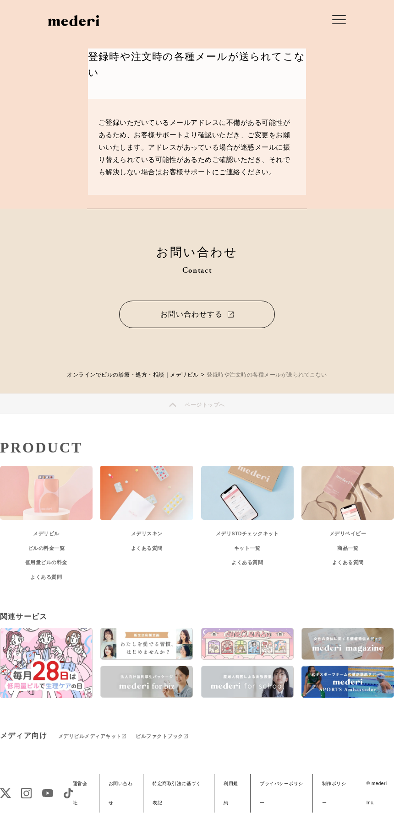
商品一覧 (347, 548)
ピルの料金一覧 (46, 548)
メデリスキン (147, 533)
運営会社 (80, 793)
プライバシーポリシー (281, 793)
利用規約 (231, 793)
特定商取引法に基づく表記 (177, 793)
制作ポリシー (334, 793)
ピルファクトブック (159, 736)
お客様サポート (159, 135)
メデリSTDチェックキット (247, 533)
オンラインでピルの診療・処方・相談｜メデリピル (133, 375)
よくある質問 (46, 577)
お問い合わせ (121, 793)
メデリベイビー (348, 533)
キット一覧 (247, 548)
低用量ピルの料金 (46, 562)
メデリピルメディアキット (89, 736)
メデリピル (46, 533)
